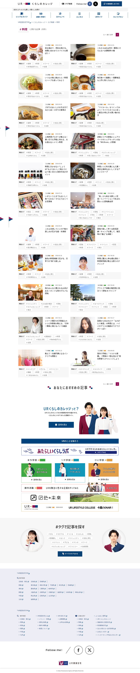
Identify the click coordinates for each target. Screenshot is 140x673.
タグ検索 (51, 22)
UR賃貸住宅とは (42, 616)
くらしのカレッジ (39, 22)
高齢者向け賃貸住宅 (103, 622)
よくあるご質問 (101, 616)
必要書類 (62, 619)
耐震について (43, 628)
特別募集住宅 (101, 625)
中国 (21, 632)
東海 (21, 625)
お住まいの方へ (102, 632)
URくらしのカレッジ (104, 619)
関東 (21, 622)
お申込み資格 (64, 622)
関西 (21, 628)
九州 (21, 635)
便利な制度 (42, 622)
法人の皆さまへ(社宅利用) (105, 628)
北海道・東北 (24, 619)
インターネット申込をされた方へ (108, 635)
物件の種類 (42, 625)
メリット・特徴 (44, 619)
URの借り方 (62, 616)
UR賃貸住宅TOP (24, 22)
